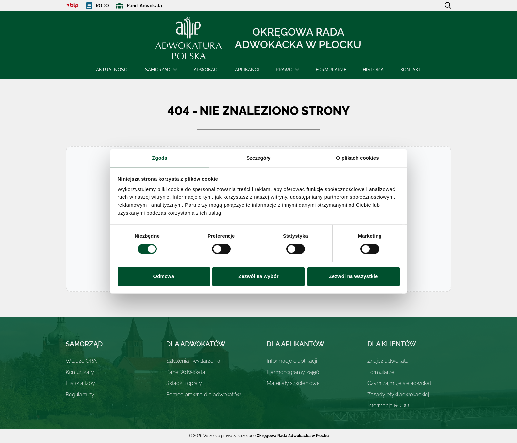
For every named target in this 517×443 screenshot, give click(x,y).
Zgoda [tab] (159, 158)
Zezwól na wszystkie (353, 276)
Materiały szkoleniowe (293, 383)
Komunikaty (80, 372)
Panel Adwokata (185, 372)
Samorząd (157, 69)
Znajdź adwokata (388, 361)
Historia (373, 69)
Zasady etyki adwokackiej (398, 394)
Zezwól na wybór (258, 276)
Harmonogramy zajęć (293, 372)
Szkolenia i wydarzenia (193, 361)
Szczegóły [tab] (258, 158)
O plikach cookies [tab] (357, 158)
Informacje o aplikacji (292, 361)
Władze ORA (81, 361)
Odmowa (163, 276)
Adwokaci (206, 69)
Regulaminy (80, 394)
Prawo (284, 69)
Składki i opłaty (184, 383)
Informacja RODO (388, 406)
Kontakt (410, 69)
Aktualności (112, 69)
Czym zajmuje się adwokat (399, 383)
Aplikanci (247, 69)
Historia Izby (80, 383)
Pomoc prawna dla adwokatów (203, 394)
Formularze (331, 69)
